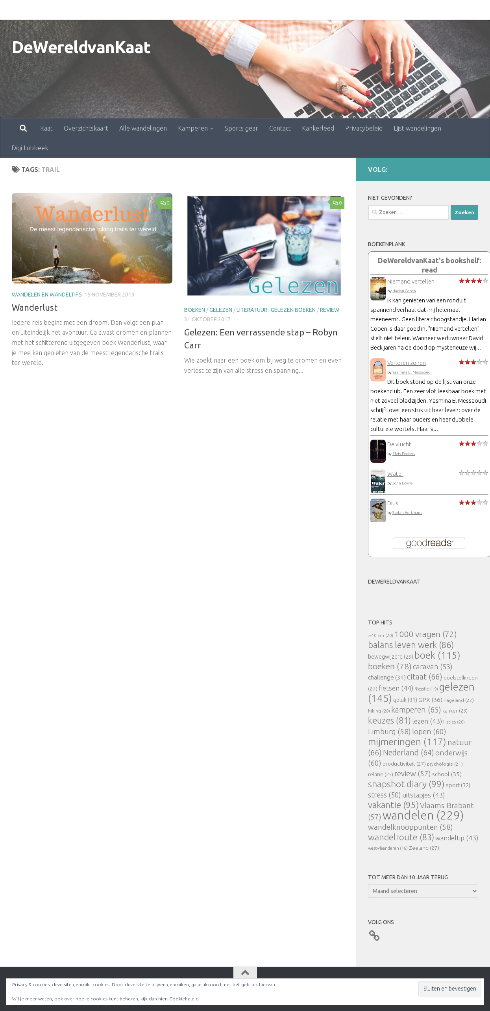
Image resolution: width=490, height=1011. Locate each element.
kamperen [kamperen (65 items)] (416, 709)
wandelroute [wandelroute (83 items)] (401, 837)
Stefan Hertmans (407, 512)
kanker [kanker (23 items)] (455, 710)
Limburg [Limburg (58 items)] (389, 731)
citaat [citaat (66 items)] (424, 676)
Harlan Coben (404, 291)
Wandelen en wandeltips (47, 294)
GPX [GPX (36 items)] (430, 699)
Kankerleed (283, 9)
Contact (245, 9)
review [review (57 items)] (412, 773)
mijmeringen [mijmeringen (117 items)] (407, 741)
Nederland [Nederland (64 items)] (408, 752)
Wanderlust (34, 307)
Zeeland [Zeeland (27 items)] (424, 848)
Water (395, 473)
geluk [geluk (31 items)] (405, 699)
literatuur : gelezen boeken (276, 310)
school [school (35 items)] (447, 774)
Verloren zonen (406, 362)
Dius (392, 503)
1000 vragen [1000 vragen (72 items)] (425, 634)
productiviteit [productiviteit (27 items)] (404, 764)
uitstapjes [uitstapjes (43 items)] (423, 795)
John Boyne (402, 483)
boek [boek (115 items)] (437, 655)
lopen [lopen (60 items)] (429, 731)
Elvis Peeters (403, 453)
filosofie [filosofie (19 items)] (426, 689)
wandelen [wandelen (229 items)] (423, 815)
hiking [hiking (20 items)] (379, 710)
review (329, 310)
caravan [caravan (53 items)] (433, 666)
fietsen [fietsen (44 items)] (396, 688)
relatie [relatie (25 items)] (380, 774)
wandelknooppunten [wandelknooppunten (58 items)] (410, 827)
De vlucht (399, 444)
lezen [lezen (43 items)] (427, 721)
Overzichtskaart (51, 9)
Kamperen (158, 9)
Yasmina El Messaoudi (412, 372)
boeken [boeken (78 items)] (390, 666)
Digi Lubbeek (436, 9)
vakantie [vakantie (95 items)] (393, 805)
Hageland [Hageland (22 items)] (459, 700)
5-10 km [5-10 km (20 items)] (380, 635)
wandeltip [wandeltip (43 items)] (456, 838)
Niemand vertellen (411, 281)
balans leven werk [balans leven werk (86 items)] (411, 645)
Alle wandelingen (108, 9)
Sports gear (207, 9)
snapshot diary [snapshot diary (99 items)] (406, 784)
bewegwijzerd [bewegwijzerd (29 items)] (390, 657)
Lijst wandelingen (383, 9)
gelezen (220, 310)
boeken (194, 310)
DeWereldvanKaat (81, 47)
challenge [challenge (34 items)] (387, 677)
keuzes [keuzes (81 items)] (389, 720)
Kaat (12, 9)
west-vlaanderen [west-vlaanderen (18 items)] (388, 848)
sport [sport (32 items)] (458, 785)
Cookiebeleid (184, 998)
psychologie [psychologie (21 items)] (445, 763)
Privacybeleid (329, 9)
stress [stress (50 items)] (384, 795)
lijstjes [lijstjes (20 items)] (454, 721)
